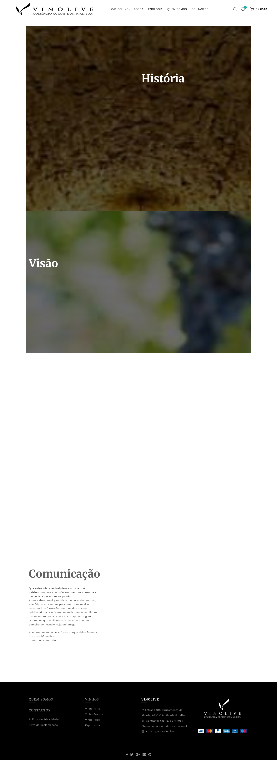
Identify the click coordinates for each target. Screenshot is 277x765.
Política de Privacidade (43, 719)
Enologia (155, 9)
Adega (139, 9)
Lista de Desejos (245, 7)
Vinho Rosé (92, 719)
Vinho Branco (94, 714)
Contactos (199, 9)
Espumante (92, 725)
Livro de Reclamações (43, 724)
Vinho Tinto (92, 708)
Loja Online (118, 9)
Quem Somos (177, 9)
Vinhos (92, 699)
